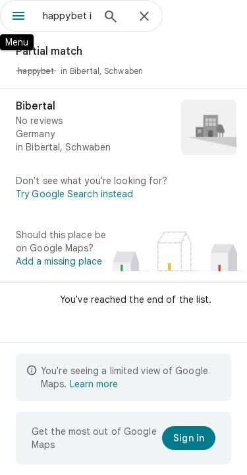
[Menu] (18, 17)
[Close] (144, 17)
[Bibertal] (123, 128)
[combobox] (67, 16)
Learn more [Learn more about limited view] (94, 384)
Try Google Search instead (75, 194)
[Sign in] (188, 438)
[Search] (110, 18)
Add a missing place (59, 261)
